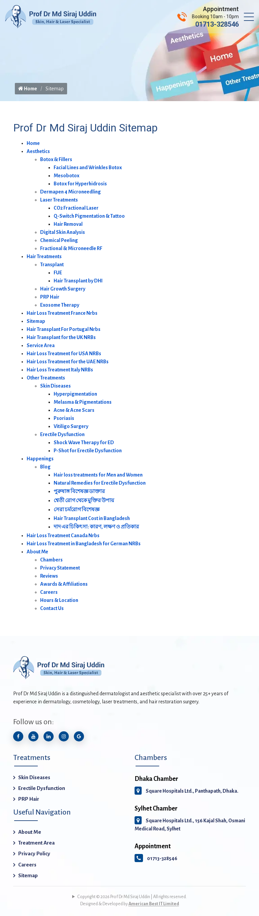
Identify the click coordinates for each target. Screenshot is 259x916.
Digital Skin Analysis (62, 232)
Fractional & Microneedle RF (71, 248)
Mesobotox (66, 175)
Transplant (52, 264)
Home (27, 88)
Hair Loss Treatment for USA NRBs (64, 353)
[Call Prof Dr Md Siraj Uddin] (208, 16)
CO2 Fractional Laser (76, 208)
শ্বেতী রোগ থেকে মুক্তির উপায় (84, 500)
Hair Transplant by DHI (78, 280)
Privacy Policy (34, 853)
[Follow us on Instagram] (64, 736)
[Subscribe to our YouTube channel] (33, 736)
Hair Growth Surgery (62, 289)
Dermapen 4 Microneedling (70, 191)
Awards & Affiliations (64, 584)
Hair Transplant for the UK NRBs (61, 337)
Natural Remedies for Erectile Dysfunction (100, 483)
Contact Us (52, 608)
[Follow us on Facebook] (18, 736)
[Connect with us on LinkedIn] (49, 736)
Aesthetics (38, 151)
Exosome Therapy (59, 305)
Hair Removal (68, 224)
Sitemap (36, 321)
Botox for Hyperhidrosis (80, 183)
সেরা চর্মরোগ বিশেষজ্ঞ (76, 509)
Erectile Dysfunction (62, 434)
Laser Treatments (59, 200)
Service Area (41, 345)
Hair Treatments (44, 256)
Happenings (40, 458)
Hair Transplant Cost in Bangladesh (92, 518)
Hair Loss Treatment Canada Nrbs (63, 535)
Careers (49, 592)
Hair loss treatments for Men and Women (98, 475)
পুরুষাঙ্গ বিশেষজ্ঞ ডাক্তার (79, 491)
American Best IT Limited (153, 904)
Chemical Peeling (59, 240)
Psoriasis (64, 418)
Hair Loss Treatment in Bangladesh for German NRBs (84, 543)
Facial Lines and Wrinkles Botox (88, 167)
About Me (37, 551)
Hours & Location (59, 600)
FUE (58, 272)
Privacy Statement (60, 568)
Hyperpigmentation (75, 394)
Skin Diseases (55, 386)
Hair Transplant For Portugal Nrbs (63, 329)
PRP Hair (49, 297)
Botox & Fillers (56, 159)
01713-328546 (156, 858)
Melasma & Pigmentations (83, 402)
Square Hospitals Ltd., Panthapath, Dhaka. (186, 791)
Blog (45, 466)
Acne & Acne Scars (74, 410)
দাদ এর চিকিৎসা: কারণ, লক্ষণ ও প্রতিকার (96, 526)
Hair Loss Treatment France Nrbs (62, 313)
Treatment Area (36, 843)
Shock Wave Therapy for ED (84, 442)
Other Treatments (46, 377)
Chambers (51, 559)
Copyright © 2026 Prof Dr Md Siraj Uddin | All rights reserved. (132, 896)
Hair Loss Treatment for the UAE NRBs (68, 361)
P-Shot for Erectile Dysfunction (88, 450)
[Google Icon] (79, 736)
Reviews (49, 576)
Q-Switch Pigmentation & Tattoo (89, 216)
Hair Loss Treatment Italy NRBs (60, 369)
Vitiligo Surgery (71, 426)
